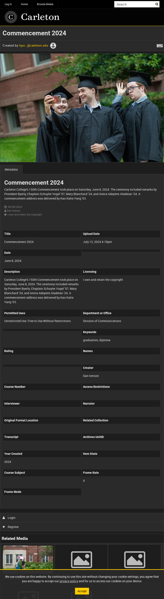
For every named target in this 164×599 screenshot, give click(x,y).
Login (9, 518)
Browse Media (45, 4)
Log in (8, 4)
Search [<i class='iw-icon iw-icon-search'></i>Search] (157, 3)
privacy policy (69, 581)
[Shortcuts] (160, 44)
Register (11, 527)
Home (24, 4)
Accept (82, 591)
